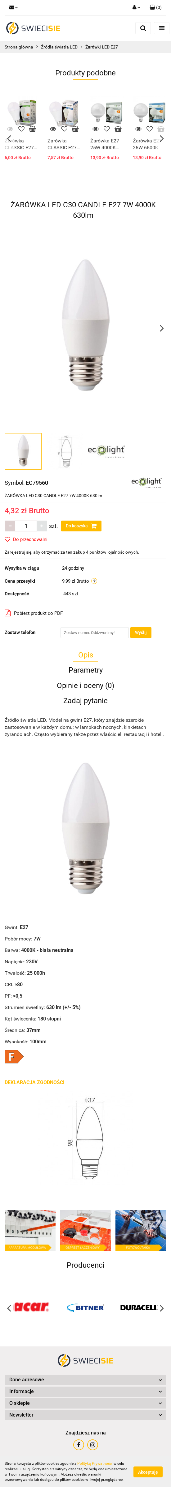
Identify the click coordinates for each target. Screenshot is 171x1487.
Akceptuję (148, 1471)
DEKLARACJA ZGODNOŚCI (35, 1082)
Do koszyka (81, 526)
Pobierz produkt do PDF (34, 613)
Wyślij (141, 632)
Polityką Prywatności (95, 1463)
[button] (155, 7)
